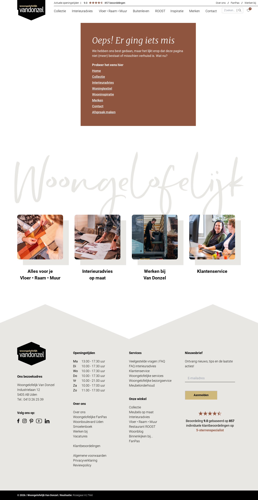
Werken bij (250, 2)
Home (96, 71)
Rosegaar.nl (79, 495)
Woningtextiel (102, 88)
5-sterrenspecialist (210, 430)
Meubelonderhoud (142, 385)
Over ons (221, 2)
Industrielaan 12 (28, 390)
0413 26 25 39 (33, 399)
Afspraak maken (104, 112)
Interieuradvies (103, 82)
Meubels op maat (141, 412)
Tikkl (90, 495)
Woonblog (136, 431)
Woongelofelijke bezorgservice (150, 380)
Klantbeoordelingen (86, 446)
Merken (97, 100)
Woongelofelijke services (146, 376)
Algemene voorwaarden (89, 455)
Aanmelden (201, 395)
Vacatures (80, 436)
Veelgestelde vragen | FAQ (147, 361)
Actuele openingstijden (66, 2)
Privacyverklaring (85, 460)
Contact (97, 106)
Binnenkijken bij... (141, 436)
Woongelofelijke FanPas (90, 417)
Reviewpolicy (82, 465)
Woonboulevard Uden (88, 422)
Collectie (98, 77)
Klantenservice (139, 371)
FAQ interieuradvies (142, 366)
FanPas (235, 2)
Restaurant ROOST (142, 426)
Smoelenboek (82, 426)
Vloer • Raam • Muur (143, 422)
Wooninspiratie (103, 94)
